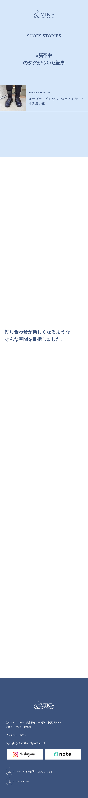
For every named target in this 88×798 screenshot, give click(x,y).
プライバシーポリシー (17, 735)
